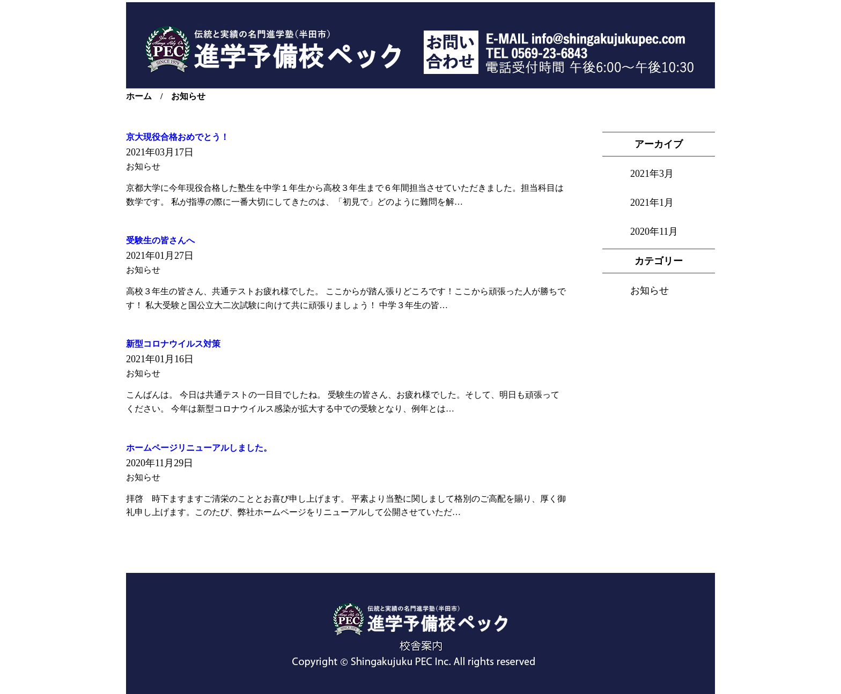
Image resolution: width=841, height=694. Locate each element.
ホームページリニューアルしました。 (199, 447)
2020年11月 (654, 231)
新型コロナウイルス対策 (173, 343)
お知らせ (649, 290)
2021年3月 (652, 173)
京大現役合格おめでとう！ (177, 136)
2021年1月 (652, 202)
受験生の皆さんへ (160, 240)
